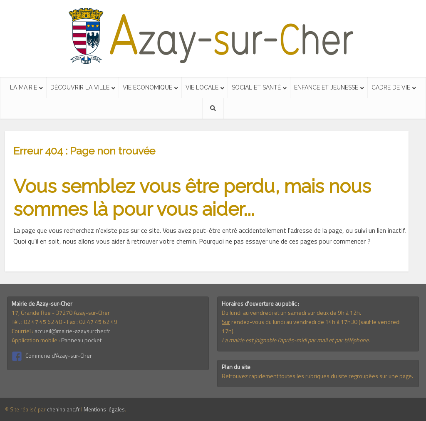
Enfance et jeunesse (326, 87)
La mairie (23, 87)
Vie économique (147, 87)
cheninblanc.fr (63, 409)
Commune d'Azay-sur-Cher (58, 355)
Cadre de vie (391, 87)
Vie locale (202, 87)
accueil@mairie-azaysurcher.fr (72, 330)
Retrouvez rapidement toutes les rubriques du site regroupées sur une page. (317, 375)
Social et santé (256, 87)
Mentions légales (104, 409)
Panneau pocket (81, 340)
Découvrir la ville (79, 87)
